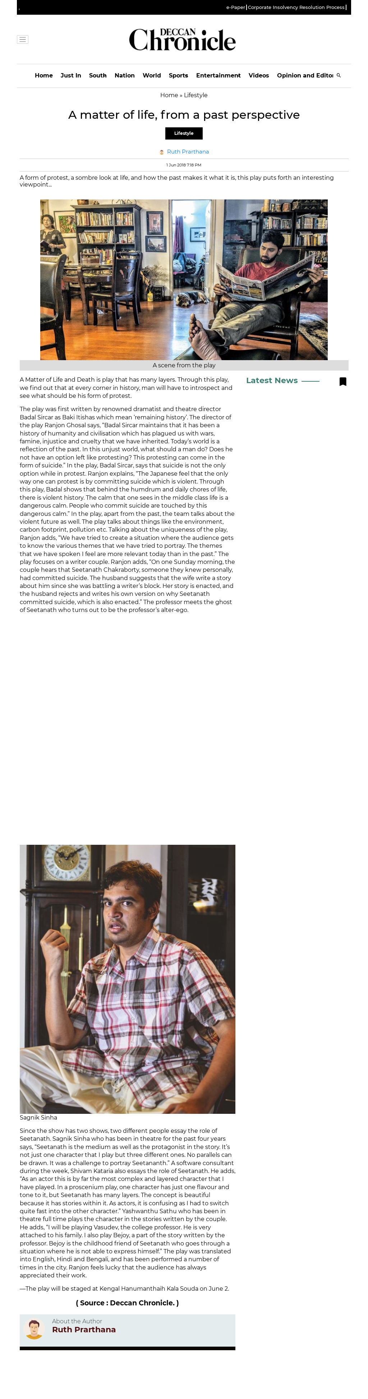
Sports (178, 75)
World (152, 75)
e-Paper (235, 7)
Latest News (272, 380)
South (98, 75)
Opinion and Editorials (311, 75)
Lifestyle (184, 133)
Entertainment (218, 75)
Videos (259, 75)
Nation (125, 75)
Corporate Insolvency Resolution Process (296, 7)
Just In (71, 75)
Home (44, 75)
